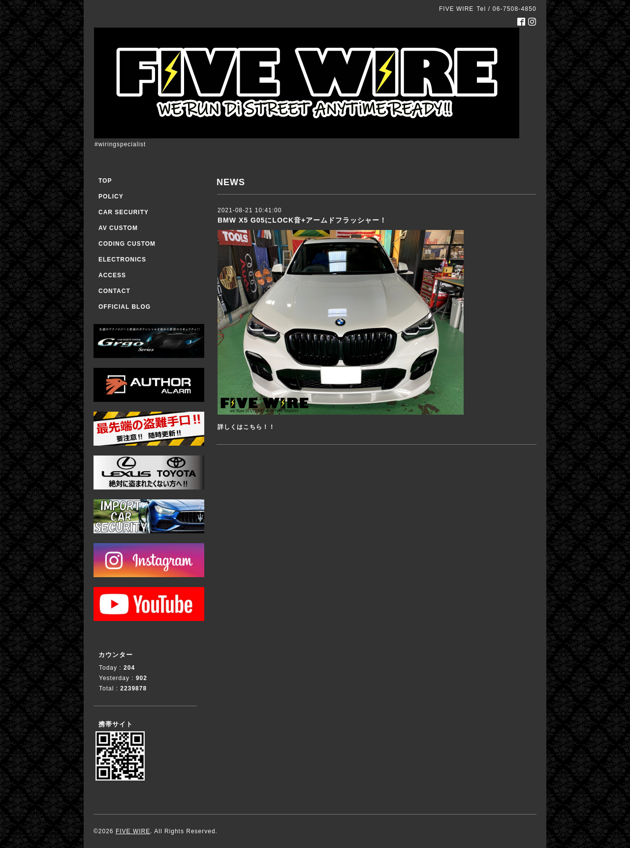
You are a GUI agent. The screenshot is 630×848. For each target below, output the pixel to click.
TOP (105, 180)
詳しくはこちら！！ (246, 427)
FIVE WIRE (133, 831)
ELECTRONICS (122, 259)
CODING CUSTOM (127, 243)
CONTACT (114, 291)
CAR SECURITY (123, 212)
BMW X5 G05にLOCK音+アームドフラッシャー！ (302, 220)
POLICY (111, 196)
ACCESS (112, 275)
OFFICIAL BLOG (124, 306)
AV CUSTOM (118, 228)
